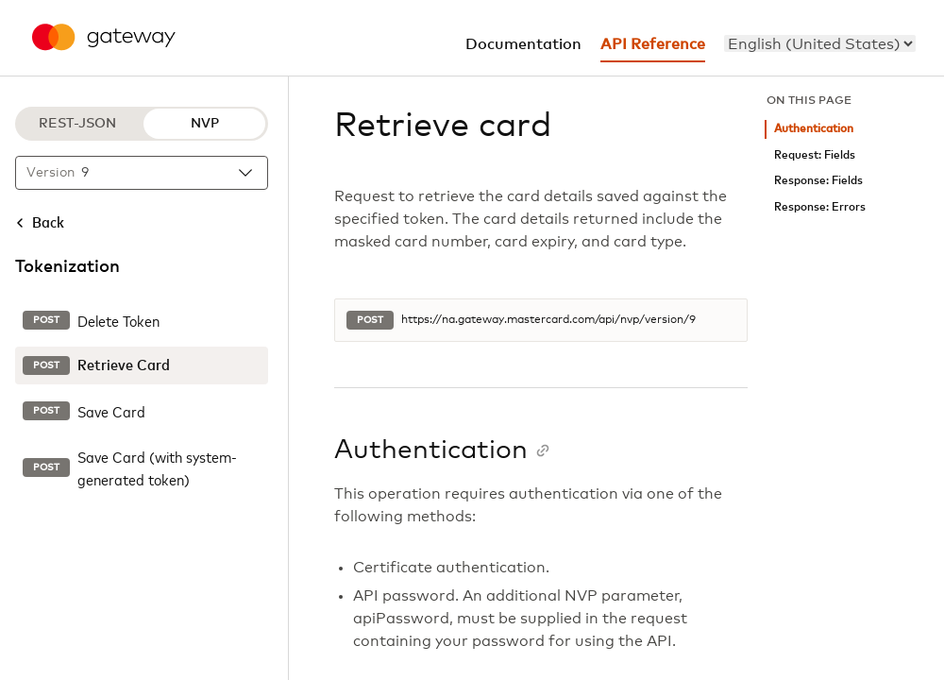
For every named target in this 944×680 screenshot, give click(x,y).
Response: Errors (820, 207)
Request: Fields (814, 155)
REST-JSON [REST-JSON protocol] (77, 123)
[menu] (820, 43)
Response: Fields (818, 181)
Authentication (813, 129)
